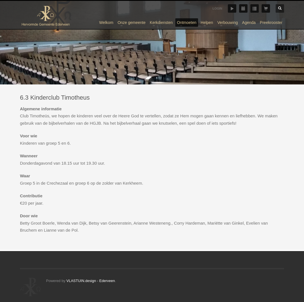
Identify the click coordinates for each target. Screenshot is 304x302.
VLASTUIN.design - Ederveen (90, 281)
